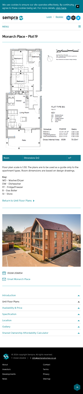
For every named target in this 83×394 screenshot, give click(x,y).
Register (59, 17)
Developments (9, 374)
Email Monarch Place (18, 279)
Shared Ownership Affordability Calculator (25, 333)
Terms (46, 369)
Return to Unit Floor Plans (17, 200)
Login (49, 17)
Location (7, 320)
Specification (9, 314)
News (4, 379)
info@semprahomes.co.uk (44, 358)
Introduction (9, 295)
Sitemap (46, 379)
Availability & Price (12, 308)
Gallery (6, 326)
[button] (77, 7)
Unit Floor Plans (10, 301)
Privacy (46, 374)
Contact (46, 364)
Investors (6, 369)
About (5, 364)
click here (61, 8)
